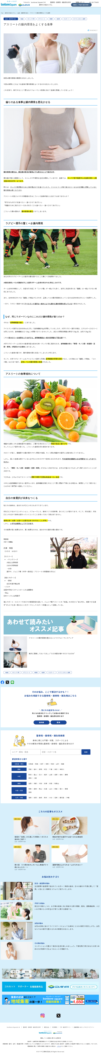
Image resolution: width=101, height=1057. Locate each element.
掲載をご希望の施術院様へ (81, 5)
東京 (55, 769)
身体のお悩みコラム (45, 5)
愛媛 (66, 789)
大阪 (40, 783)
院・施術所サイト (65, 1027)
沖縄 (67, 798)
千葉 (50, 769)
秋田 (52, 764)
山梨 (50, 775)
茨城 (30, 769)
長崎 (40, 798)
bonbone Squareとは (38, 2)
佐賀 (35, 798)
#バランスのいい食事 (79, 19)
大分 (50, 798)
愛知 (30, 778)
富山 (35, 775)
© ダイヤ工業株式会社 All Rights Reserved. (50, 1052)
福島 (62, 764)
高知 (30, 792)
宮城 (47, 764)
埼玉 (45, 769)
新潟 (30, 775)
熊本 (45, 798)
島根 (35, 789)
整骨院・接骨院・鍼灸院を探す (60, 2)
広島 (45, 789)
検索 (86, 752)
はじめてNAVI (94, 2)
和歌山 (56, 783)
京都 (35, 783)
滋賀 (30, 783)
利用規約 (54, 1027)
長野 (55, 775)
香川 (61, 789)
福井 (45, 775)
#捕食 (22, 19)
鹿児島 (62, 798)
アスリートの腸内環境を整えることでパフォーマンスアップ (51, 638)
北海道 (31, 764)
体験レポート (80, 2)
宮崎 (55, 798)
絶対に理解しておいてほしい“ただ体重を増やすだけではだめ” (52, 653)
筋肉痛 (41, 722)
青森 (36, 764)
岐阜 (61, 775)
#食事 (58, 19)
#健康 (51, 19)
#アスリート (41, 19)
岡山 (40, 789)
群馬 (40, 769)
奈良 (50, 783)
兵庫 (45, 783)
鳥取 (30, 789)
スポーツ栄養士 (8, 542)
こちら (59, 1046)
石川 (40, 775)
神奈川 (62, 769)
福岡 (30, 798)
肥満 (58, 722)
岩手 (41, 764)
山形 (57, 764)
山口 (50, 789)
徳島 (55, 789)
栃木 (35, 769)
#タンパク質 (31, 19)
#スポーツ (66, 19)
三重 (35, 778)
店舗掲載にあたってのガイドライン (84, 1027)
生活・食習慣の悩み (10, 19)
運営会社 (46, 1027)
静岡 (66, 775)
